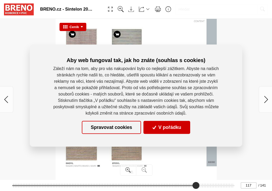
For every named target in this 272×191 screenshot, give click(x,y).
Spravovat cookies (111, 127)
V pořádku (166, 127)
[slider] (195, 185)
